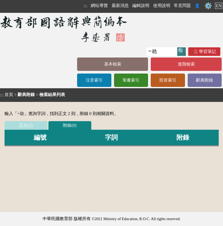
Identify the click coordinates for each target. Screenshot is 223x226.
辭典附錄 (204, 80)
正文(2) (26, 125)
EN (218, 5)
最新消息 (120, 5)
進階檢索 (186, 64)
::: (85, 5)
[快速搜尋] (161, 51)
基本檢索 (112, 64)
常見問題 (182, 5)
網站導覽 (99, 5)
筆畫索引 (130, 80)
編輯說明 (140, 5)
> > (32, 94)
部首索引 (167, 80)
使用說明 (161, 5)
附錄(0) (70, 125)
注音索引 (94, 80)
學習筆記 (207, 51)
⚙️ (208, 5)
